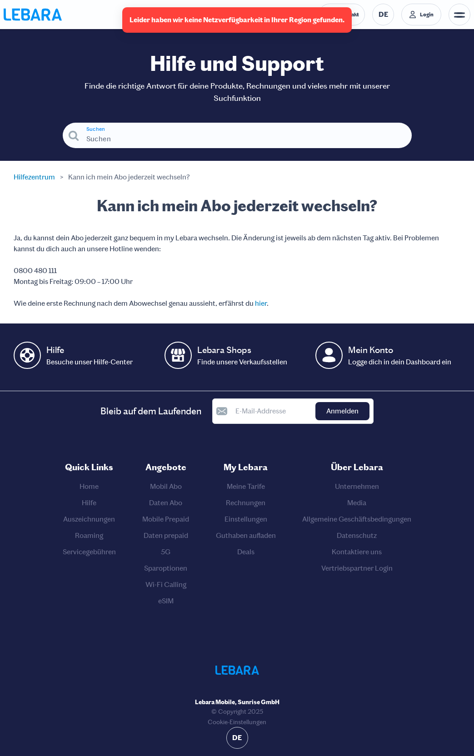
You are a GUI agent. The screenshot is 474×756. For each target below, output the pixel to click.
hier (261, 303)
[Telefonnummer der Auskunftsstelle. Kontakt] (341, 14)
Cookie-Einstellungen (237, 722)
